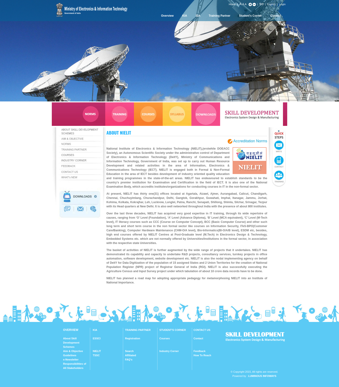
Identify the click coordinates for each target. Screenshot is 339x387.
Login (282, 4)
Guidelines (69, 355)
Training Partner (219, 15)
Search (129, 351)
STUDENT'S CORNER (172, 330)
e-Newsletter (70, 359)
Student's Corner (250, 15)
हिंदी (261, 4)
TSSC (96, 355)
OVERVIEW (70, 330)
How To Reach (202, 355)
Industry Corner (169, 351)
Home (232, 4)
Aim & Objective (73, 351)
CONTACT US (202, 330)
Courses (164, 338)
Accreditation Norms (250, 141)
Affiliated (130, 355)
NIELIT (97, 351)
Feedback (200, 351)
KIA (184, 15)
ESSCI (97, 338)
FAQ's (128, 359)
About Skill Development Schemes (71, 342)
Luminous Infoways (262, 376)
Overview (167, 15)
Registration (132, 338)
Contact (275, 15)
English (271, 4)
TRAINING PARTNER (138, 330)
